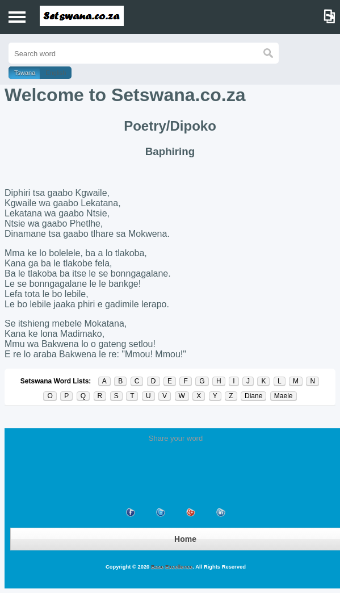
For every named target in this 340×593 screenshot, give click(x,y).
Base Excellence (170, 567)
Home (185, 539)
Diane (253, 396)
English (55, 72)
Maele (283, 396)
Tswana (24, 72)
